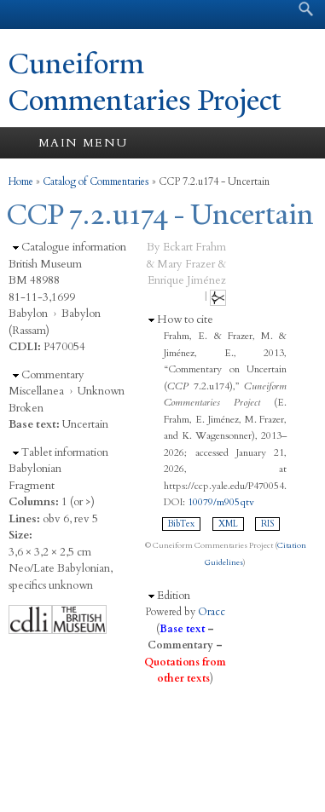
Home (21, 181)
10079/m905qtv (221, 502)
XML (228, 524)
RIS (267, 524)
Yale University (29, 14)
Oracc (211, 612)
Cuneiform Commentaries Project (145, 82)
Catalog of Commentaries (96, 181)
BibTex (181, 524)
